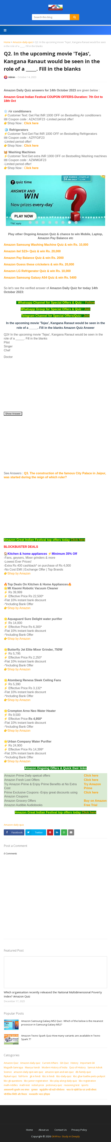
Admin (11, 77)
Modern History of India (54, 1067)
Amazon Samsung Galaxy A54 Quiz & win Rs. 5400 (40, 277)
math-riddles (11, 1085)
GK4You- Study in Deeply (65, 1136)
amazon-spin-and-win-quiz (59, 1072)
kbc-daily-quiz (63, 1076)
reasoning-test (71, 1085)
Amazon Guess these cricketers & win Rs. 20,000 (39, 264)
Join (87, 309)
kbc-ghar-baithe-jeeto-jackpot (89, 1076)
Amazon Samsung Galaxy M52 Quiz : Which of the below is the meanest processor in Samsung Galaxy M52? (62, 1022)
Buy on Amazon (95, 800)
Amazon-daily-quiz (23, 42)
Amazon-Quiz (11, 1063)
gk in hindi (35, 1076)
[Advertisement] (55, 385)
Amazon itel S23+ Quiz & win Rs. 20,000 (32, 251)
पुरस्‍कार (34, 1089)
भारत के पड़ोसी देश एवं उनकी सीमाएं (81, 1089)
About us (44, 1129)
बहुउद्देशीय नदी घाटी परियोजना (52, 1089)
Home (7, 42)
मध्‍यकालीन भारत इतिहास (39, 1094)
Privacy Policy (79, 1129)
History (74, 1063)
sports (84, 1085)
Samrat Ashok (95, 1067)
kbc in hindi (48, 1076)
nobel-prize (38, 1085)
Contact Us (60, 1129)
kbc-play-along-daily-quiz (63, 1080)
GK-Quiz (64, 1063)
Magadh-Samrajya (13, 1067)
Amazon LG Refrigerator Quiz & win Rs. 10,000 (37, 271)
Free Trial (90, 805)
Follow (90, 302)
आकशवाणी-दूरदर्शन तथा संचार (16, 1089)
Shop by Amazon (19, 573)
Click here (31, 123)
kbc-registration (87, 1080)
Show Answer (13, 413)
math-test (24, 1085)
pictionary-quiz (54, 1085)
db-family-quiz (83, 1072)
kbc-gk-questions (13, 1080)
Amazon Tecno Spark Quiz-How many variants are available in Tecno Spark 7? (60, 1037)
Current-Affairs (50, 1063)
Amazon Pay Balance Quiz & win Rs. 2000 (34, 257)
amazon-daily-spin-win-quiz (28, 1072)
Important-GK (87, 1063)
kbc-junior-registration (36, 1080)
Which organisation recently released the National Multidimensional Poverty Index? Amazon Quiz (53, 994)
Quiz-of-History (77, 1067)
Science (8, 1072)
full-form (23, 1076)
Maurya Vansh (32, 1067)
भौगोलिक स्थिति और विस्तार (15, 1094)
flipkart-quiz (10, 1076)
